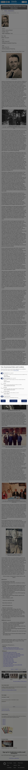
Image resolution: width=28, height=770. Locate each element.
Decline (3, 400)
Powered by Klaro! (24, 403)
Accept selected (13, 400)
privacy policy (16, 370)
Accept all (24, 400)
